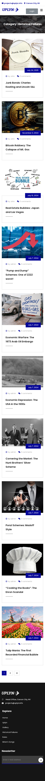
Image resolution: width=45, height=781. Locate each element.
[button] (32, 11)
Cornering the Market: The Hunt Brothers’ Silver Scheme (22, 463)
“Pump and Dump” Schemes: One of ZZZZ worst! (19, 275)
